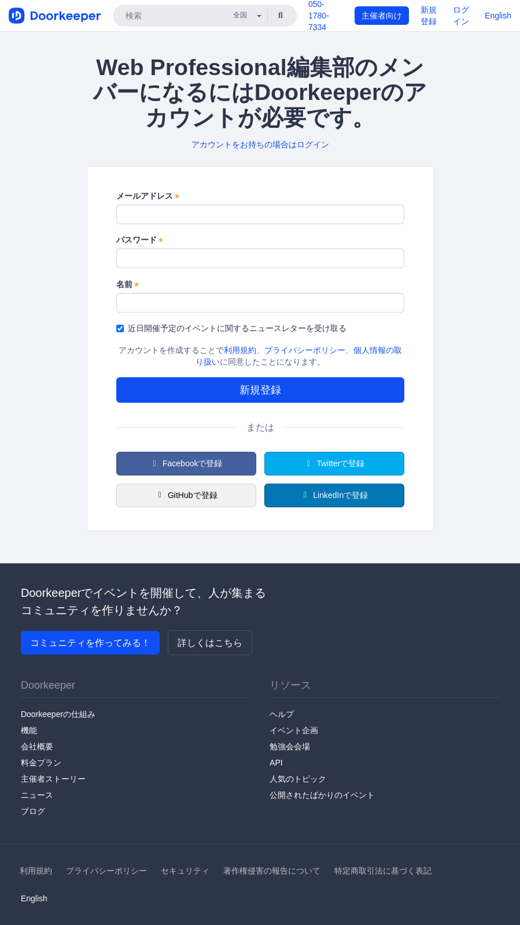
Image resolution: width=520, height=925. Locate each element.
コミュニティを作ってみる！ (90, 643)
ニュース (37, 795)
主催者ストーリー (53, 778)
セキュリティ (185, 870)
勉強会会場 (290, 746)
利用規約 (240, 350)
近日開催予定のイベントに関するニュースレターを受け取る (231, 328)
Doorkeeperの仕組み (58, 714)
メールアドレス (147, 196)
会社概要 (37, 746)
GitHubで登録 (185, 495)
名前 (127, 285)
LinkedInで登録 (334, 495)
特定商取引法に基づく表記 (383, 870)
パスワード (139, 240)
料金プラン (41, 762)
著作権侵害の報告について (271, 870)
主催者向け (382, 15)
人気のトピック (298, 778)
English (498, 15)
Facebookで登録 (186, 463)
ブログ (33, 811)
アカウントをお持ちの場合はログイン (260, 144)
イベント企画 (294, 730)
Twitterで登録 (334, 463)
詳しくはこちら (210, 643)
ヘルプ (282, 714)
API (276, 762)
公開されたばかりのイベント (322, 795)
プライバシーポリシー (304, 350)
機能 (29, 730)
